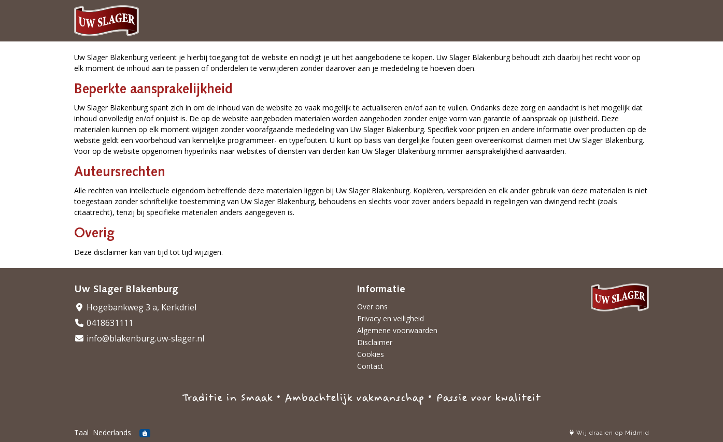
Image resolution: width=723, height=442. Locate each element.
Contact (370, 366)
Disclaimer (374, 342)
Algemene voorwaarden (397, 330)
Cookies (370, 354)
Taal (81, 432)
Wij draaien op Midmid (609, 433)
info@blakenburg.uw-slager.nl (139, 338)
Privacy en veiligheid (390, 318)
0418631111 (103, 323)
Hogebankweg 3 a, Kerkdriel (135, 307)
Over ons (372, 306)
